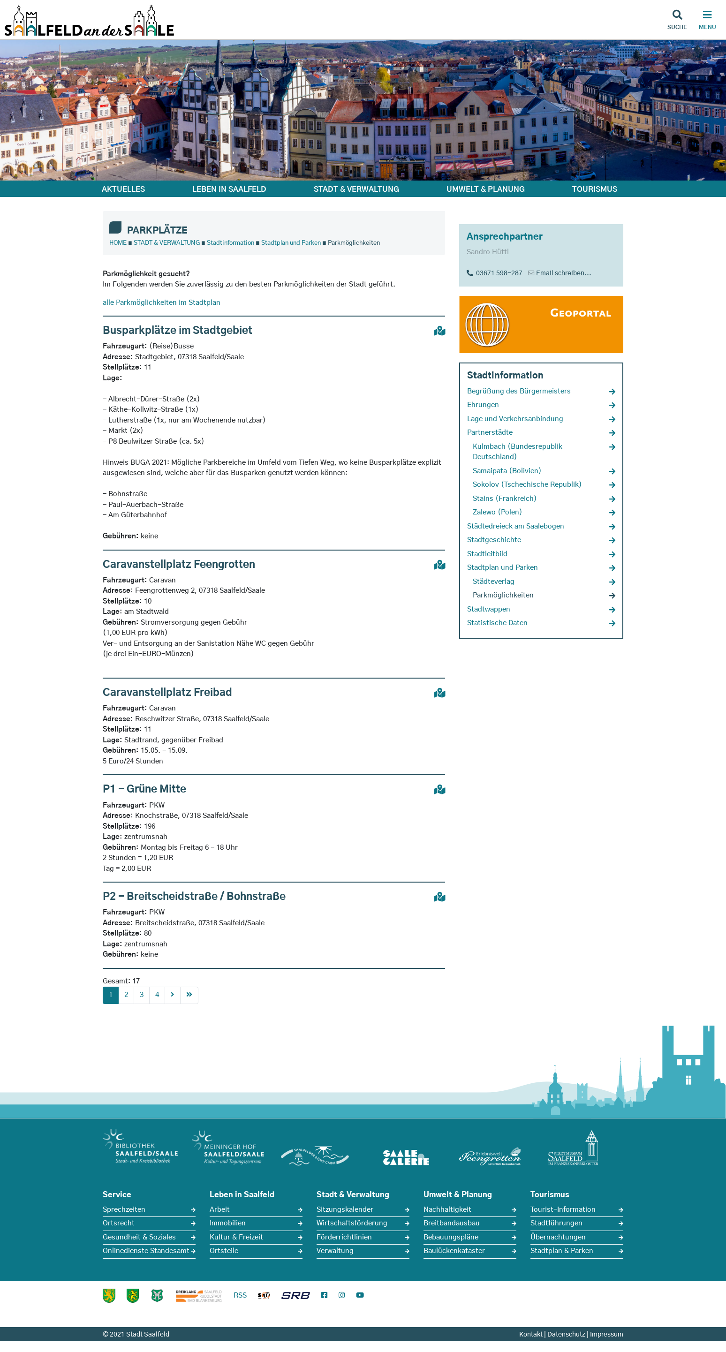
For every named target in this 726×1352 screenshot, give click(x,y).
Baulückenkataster (454, 1250)
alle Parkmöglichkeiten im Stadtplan (161, 302)
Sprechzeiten (124, 1209)
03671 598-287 (494, 273)
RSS (240, 1295)
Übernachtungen (558, 1237)
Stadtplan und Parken (291, 243)
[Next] (173, 995)
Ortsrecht (119, 1223)
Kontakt (531, 1334)
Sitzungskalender (345, 1209)
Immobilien (228, 1223)
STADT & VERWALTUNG (356, 189)
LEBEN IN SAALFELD (229, 189)
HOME (118, 243)
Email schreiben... (563, 273)
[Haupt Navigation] (707, 21)
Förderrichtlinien (344, 1237)
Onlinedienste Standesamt (146, 1250)
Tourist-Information (563, 1209)
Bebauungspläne (451, 1237)
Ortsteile (224, 1250)
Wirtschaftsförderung (352, 1223)
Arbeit (220, 1209)
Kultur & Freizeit (236, 1237)
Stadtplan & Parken (561, 1250)
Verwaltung (335, 1250)
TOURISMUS (594, 189)
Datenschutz (566, 1334)
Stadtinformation (230, 243)
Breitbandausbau (452, 1223)
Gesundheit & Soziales (139, 1237)
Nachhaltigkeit (447, 1209)
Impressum (606, 1334)
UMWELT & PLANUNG (485, 189)
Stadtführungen (556, 1223)
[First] (189, 995)
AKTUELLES (123, 189)
